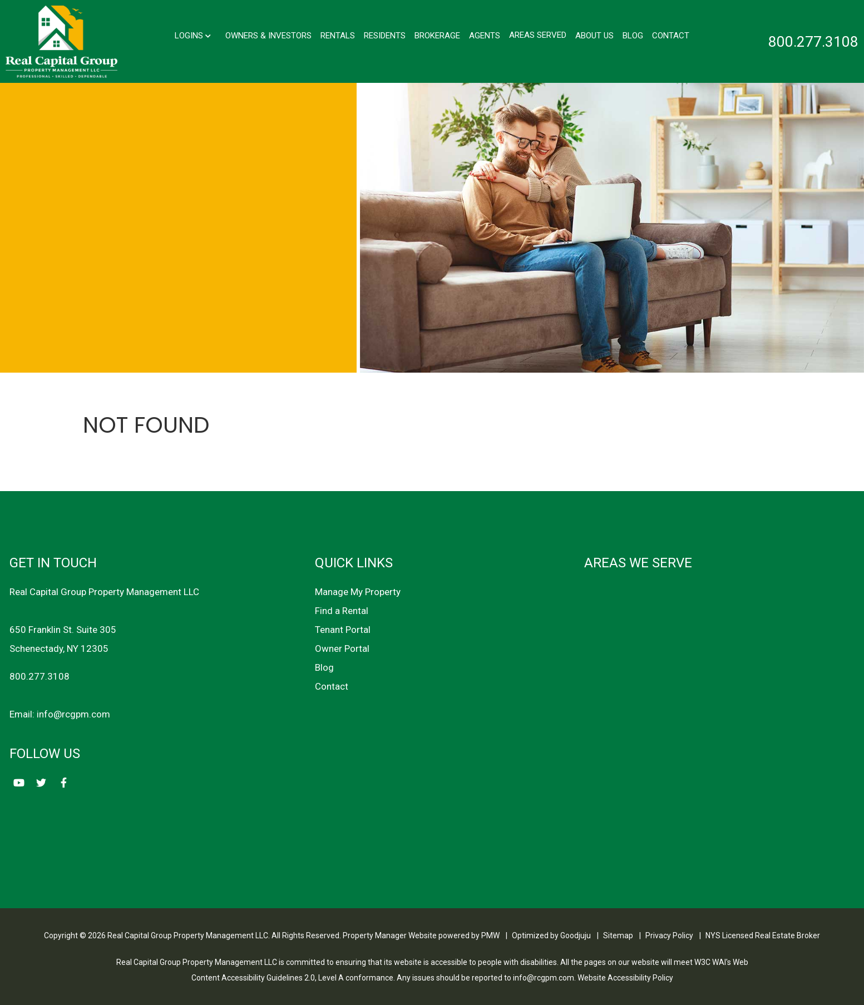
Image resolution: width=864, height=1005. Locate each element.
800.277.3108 (813, 41)
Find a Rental (341, 610)
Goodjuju (575, 935)
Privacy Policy (669, 935)
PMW (490, 935)
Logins (193, 35)
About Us (594, 35)
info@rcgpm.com (73, 714)
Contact (670, 35)
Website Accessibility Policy (625, 977)
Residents (385, 35)
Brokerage (437, 35)
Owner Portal (342, 648)
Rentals (337, 35)
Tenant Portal (343, 629)
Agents (484, 35)
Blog (633, 35)
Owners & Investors (268, 35)
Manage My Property (358, 591)
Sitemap (618, 935)
